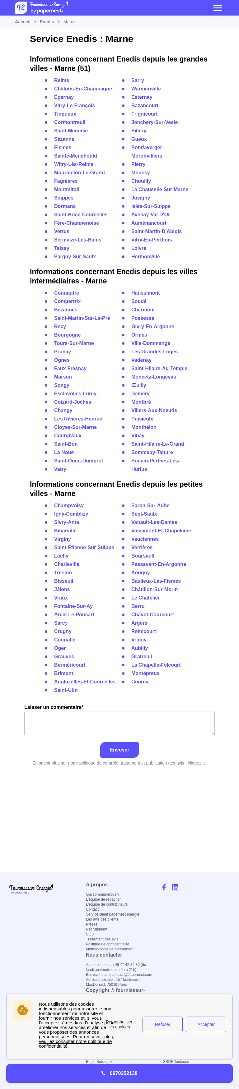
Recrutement (96, 929)
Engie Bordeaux (99, 1061)
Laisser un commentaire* (119, 720)
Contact (92, 909)
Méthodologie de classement (110, 949)
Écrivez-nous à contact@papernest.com (119, 974)
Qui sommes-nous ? (102, 894)
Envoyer (119, 749)
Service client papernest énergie (112, 914)
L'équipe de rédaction (103, 899)
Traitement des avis (102, 939)
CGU (90, 934)
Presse (91, 924)
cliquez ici (197, 762)
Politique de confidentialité (107, 944)
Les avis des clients (102, 919)
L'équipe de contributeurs (107, 904)
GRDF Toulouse (176, 1061)
